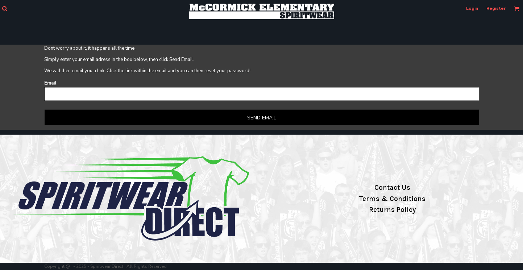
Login (472, 8)
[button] (4, 8)
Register (496, 8)
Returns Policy (392, 210)
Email (50, 83)
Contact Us (392, 188)
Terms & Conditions (392, 199)
